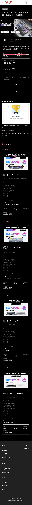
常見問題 (4, 482)
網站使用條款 (6, 469)
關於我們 (4, 451)
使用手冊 (4, 486)
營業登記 (11, 41)
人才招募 (4, 454)
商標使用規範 (6, 457)
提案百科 (4, 489)
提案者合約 (5, 472)
